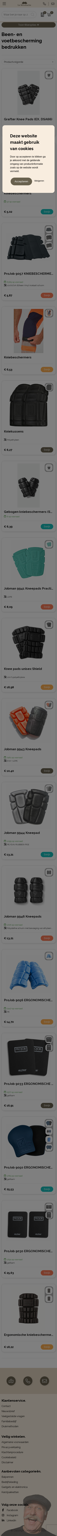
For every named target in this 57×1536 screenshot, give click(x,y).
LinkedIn (9, 1520)
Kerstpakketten (10, 1492)
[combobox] (15, 14)
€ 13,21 (8, 854)
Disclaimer (7, 1462)
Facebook (10, 1510)
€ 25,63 (9, 1272)
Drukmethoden (10, 1426)
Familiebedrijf (9, 1421)
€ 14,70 (9, 1021)
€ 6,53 (8, 369)
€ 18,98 (9, 687)
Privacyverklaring (11, 1447)
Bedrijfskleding (10, 1482)
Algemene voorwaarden (15, 1442)
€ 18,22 (9, 1347)
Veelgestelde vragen (13, 1416)
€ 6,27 (8, 449)
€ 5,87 (8, 295)
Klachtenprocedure (12, 1452)
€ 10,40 (9, 770)
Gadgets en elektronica (15, 1487)
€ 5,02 (8, 211)
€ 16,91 (9, 1105)
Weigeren (39, 180)
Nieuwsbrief (8, 1411)
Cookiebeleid (9, 1457)
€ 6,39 (8, 526)
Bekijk (47, 211)
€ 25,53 (9, 1189)
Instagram (10, 1515)
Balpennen (8, 1476)
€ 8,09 (8, 606)
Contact (6, 1406)
